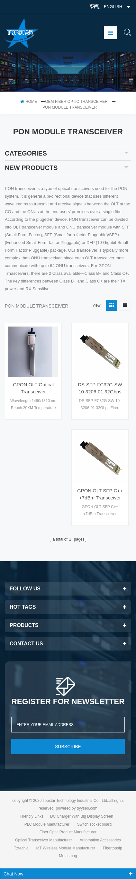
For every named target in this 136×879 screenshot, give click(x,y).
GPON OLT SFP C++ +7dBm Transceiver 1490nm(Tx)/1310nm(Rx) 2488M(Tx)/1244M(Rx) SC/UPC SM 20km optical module (100, 494)
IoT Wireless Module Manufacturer (65, 848)
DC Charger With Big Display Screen (81, 816)
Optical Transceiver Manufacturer (43, 840)
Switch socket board (94, 824)
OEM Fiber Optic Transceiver (76, 101)
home (28, 101)
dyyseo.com (87, 808)
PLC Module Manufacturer (46, 824)
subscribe (68, 746)
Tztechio (21, 848)
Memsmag (68, 856)
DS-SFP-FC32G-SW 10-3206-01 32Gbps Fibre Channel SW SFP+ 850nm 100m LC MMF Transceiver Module (99, 388)
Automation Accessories (100, 840)
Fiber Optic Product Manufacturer (68, 832)
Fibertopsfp (112, 848)
